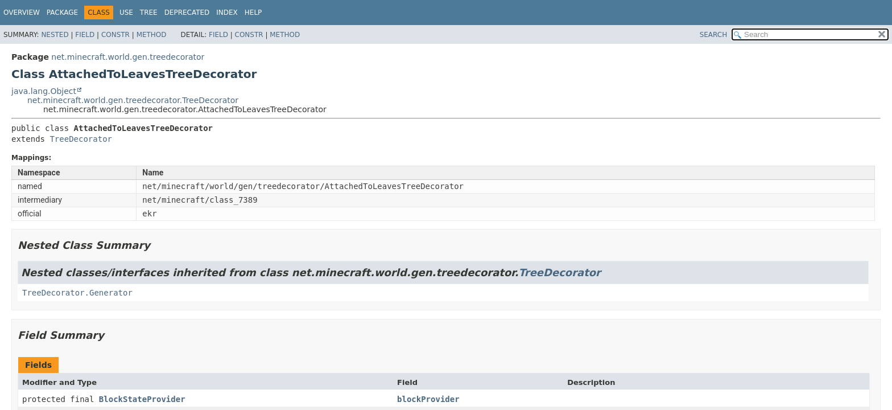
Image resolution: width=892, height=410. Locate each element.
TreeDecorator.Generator (77, 292)
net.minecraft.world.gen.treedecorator (127, 57)
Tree (149, 13)
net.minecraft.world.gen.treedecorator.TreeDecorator (132, 100)
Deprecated (187, 13)
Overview (21, 13)
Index (227, 13)
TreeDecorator (80, 139)
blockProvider (428, 399)
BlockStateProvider (142, 399)
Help (253, 13)
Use (126, 13)
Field (84, 35)
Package (62, 13)
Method (152, 35)
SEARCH (714, 35)
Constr (115, 35)
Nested (54, 35)
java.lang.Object (43, 91)
